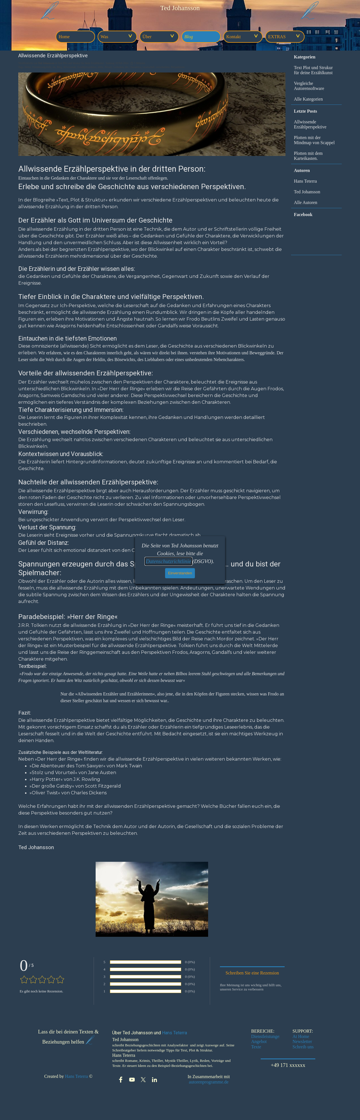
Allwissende (69, 67)
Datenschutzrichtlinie (168, 561)
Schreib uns (303, 1046)
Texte (256, 1046)
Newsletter (302, 1041)
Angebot (259, 1041)
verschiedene (163, 67)
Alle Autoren (305, 202)
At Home (300, 1036)
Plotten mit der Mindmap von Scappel (314, 140)
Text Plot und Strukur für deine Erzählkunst (313, 70)
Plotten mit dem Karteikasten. (308, 156)
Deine (27, 67)
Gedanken (118, 67)
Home (64, 36)
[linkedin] (154, 1080)
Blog (188, 36)
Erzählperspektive (87, 67)
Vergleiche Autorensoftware (309, 86)
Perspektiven (177, 67)
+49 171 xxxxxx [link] (288, 1065)
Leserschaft (149, 67)
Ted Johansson (307, 191)
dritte (101, 67)
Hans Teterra (305, 181)
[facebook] (121, 1080)
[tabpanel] (180, 8)
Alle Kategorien (308, 99)
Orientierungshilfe (41, 67)
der (127, 67)
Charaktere (135, 67)
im (54, 67)
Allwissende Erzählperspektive (310, 124)
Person (108, 67)
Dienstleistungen (266, 1036)
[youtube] (132, 1080)
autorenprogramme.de (209, 1082)
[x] (143, 1080)
